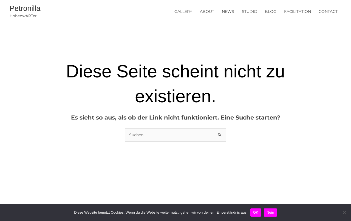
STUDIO (249, 11)
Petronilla (25, 8)
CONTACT (328, 11)
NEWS (228, 11)
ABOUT (207, 11)
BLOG (270, 11)
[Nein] (344, 212)
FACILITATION (297, 11)
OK (255, 212)
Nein (270, 212)
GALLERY (183, 11)
